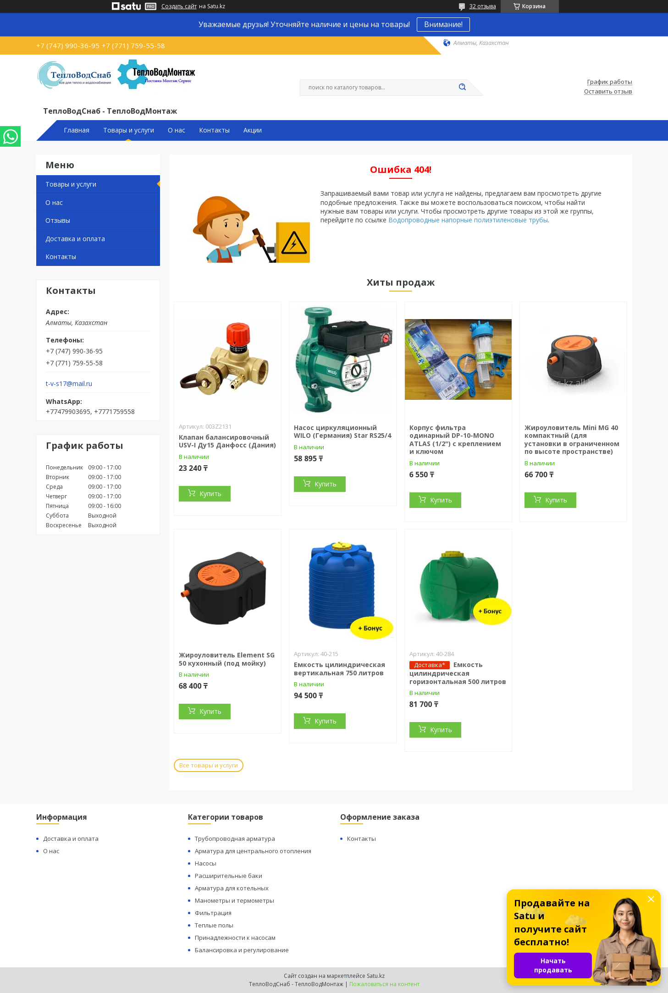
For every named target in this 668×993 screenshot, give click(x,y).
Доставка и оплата (75, 238)
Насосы (205, 863)
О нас (176, 130)
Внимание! (443, 24)
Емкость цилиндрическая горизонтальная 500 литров (457, 673)
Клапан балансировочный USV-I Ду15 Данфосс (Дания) (227, 441)
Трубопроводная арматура (235, 838)
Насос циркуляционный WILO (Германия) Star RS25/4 (342, 431)
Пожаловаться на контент (384, 984)
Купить (210, 493)
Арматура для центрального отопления (253, 851)
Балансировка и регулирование (242, 950)
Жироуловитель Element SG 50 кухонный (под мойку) (227, 659)
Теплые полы (214, 925)
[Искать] (462, 87)
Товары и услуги (128, 130)
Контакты (214, 130)
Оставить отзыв (608, 91)
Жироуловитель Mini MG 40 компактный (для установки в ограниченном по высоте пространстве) (571, 439)
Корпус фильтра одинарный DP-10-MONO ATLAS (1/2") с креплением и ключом (455, 439)
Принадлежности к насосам (235, 937)
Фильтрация (213, 913)
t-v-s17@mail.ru (69, 384)
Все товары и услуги (208, 765)
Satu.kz (376, 976)
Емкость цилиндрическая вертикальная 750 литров (339, 668)
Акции (252, 130)
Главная (76, 130)
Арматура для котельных (232, 888)
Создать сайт (179, 6)
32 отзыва (482, 6)
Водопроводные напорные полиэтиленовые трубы (468, 219)
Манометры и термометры (234, 900)
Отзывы (57, 220)
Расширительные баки (228, 876)
